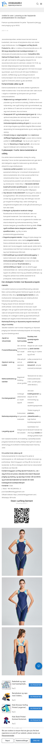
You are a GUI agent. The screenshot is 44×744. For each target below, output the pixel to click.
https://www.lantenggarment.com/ (24, 495)
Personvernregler (8, 735)
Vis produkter (35, 685)
